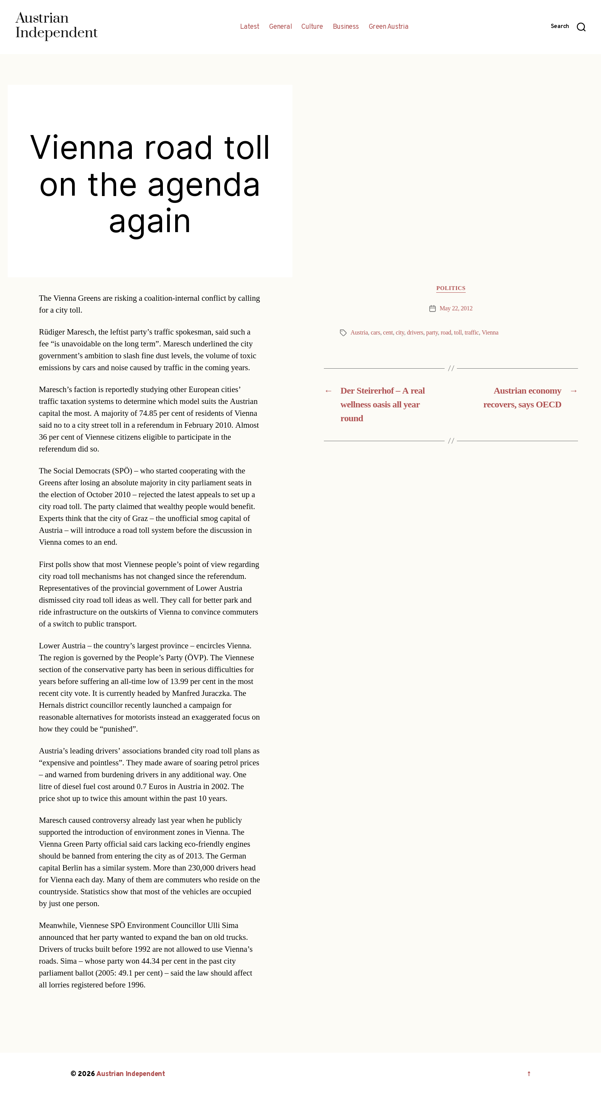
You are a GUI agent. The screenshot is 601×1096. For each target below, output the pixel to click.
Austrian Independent (130, 1074)
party (432, 332)
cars (375, 332)
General (280, 27)
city (400, 332)
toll (458, 332)
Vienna (490, 332)
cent (388, 332)
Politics (450, 288)
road (446, 332)
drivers (415, 332)
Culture (312, 27)
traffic (472, 332)
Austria (359, 332)
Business (346, 27)
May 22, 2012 (456, 308)
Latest (249, 27)
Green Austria (389, 27)
